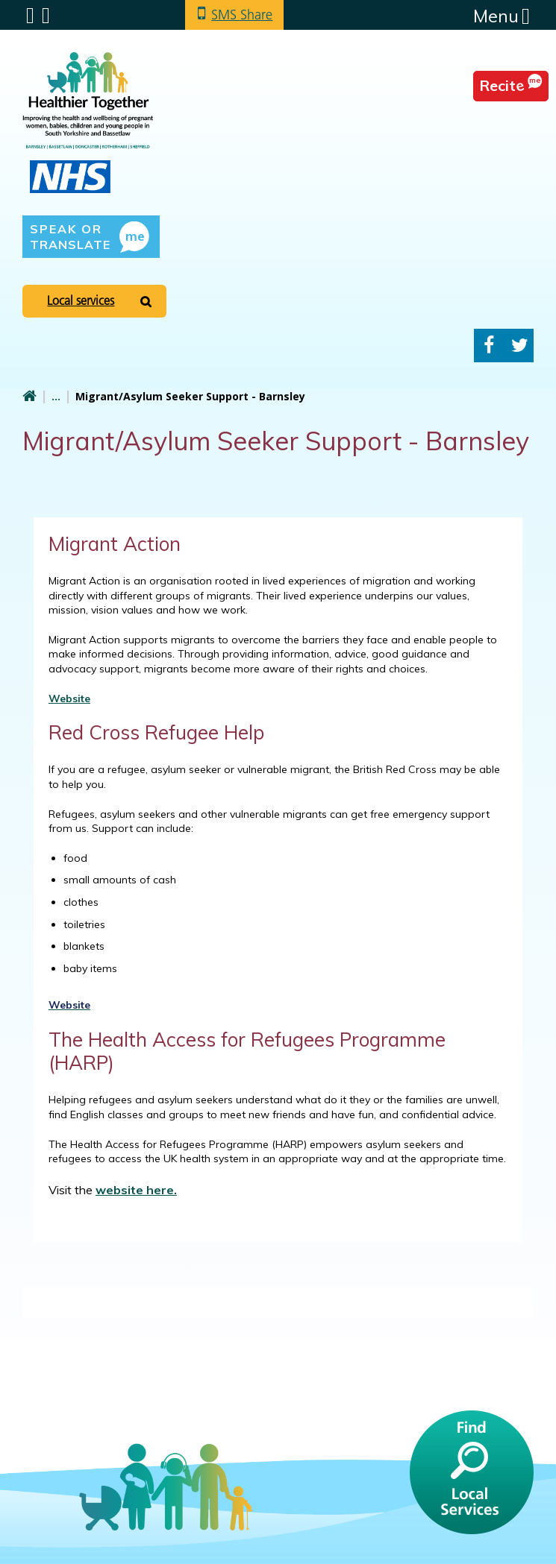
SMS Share (241, 14)
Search (46, 15)
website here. (136, 1189)
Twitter (519, 345)
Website (69, 698)
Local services (80, 300)
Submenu (30, 15)
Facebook (489, 345)
